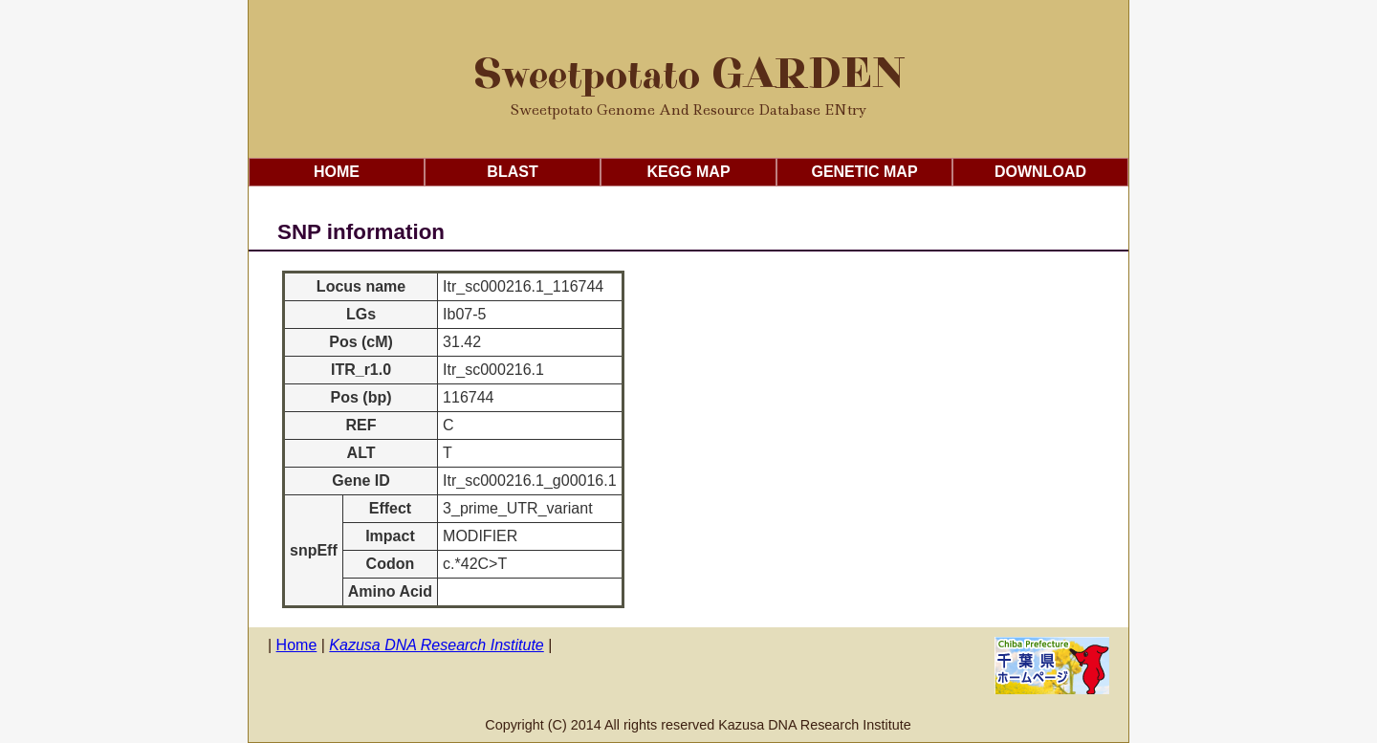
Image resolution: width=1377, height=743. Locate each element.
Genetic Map (864, 172)
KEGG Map (688, 172)
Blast (512, 172)
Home (337, 172)
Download (1040, 172)
